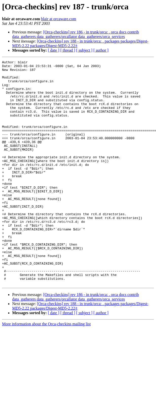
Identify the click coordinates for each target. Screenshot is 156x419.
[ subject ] (84, 50)
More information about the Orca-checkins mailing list (46, 369)
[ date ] (53, 50)
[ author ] (101, 50)
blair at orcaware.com (58, 19)
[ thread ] (67, 50)
